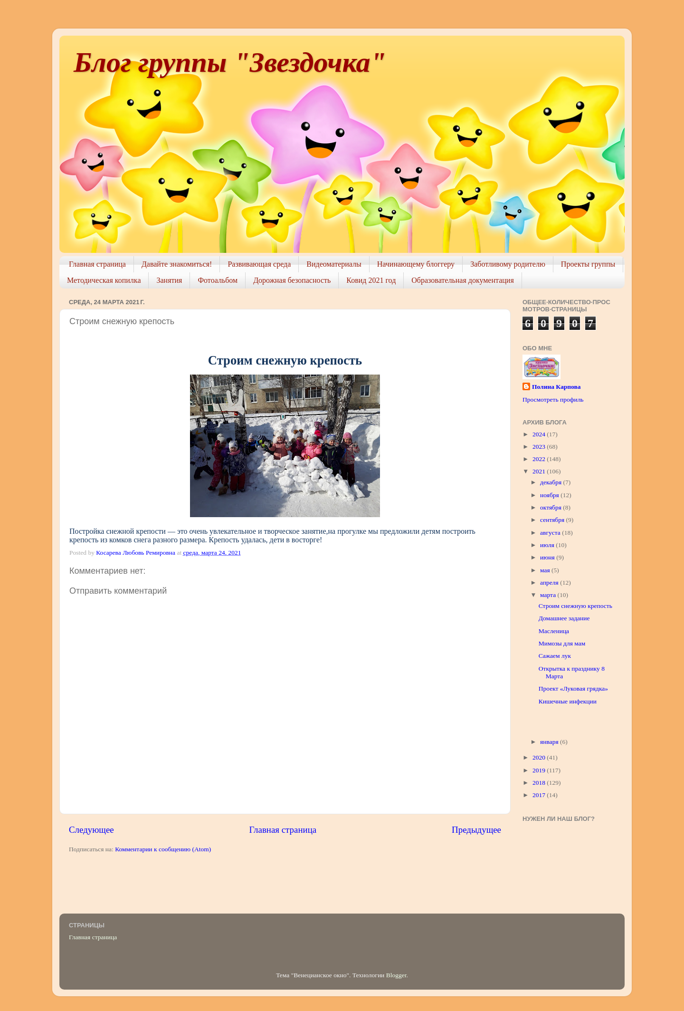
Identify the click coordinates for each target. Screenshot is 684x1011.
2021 (539, 471)
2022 (539, 458)
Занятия (169, 280)
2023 (539, 446)
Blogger (396, 975)
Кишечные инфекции (568, 701)
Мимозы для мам (562, 643)
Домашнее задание (564, 618)
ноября (550, 495)
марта (548, 594)
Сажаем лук (555, 655)
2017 (539, 795)
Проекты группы (588, 264)
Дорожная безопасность (292, 280)
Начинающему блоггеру (416, 264)
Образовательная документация (462, 280)
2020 (539, 757)
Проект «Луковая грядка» (573, 688)
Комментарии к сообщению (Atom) (163, 849)
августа (551, 532)
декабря (551, 482)
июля (548, 545)
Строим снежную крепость (575, 605)
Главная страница (97, 264)
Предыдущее (476, 830)
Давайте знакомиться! (177, 264)
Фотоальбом (218, 280)
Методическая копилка (104, 280)
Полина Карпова (556, 386)
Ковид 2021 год (371, 280)
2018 (539, 782)
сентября (553, 519)
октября (551, 507)
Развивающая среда (259, 264)
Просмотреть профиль (553, 399)
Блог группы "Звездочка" (230, 62)
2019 (539, 770)
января (550, 741)
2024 (539, 434)
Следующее (91, 830)
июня (548, 557)
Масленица (554, 631)
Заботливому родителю (507, 264)
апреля (550, 582)
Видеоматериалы (333, 264)
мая (545, 570)
